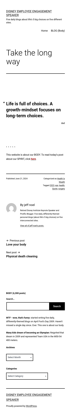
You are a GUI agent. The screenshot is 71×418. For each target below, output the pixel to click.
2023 (52, 185)
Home (44, 30)
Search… (10, 299)
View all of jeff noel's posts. (32, 226)
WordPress (31, 406)
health (61, 185)
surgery (61, 189)
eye (56, 185)
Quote (54, 189)
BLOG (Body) (58, 30)
